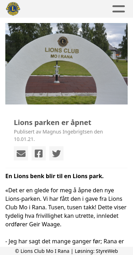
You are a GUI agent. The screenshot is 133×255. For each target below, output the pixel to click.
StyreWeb (107, 251)
